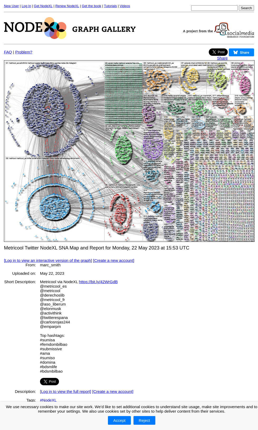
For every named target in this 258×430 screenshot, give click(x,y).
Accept (119, 420)
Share (222, 58)
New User (11, 6)
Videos (125, 6)
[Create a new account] (113, 260)
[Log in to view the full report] (65, 391)
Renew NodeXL (67, 6)
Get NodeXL (43, 6)
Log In (26, 6)
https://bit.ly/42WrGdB (98, 281)
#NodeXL (48, 400)
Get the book (91, 6)
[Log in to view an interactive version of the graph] (48, 260)
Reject (144, 420)
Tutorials (110, 6)
